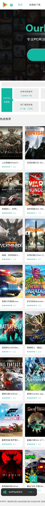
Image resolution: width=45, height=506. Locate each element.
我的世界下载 (12, 501)
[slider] (7, 167)
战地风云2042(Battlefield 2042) (16, 348)
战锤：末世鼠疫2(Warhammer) (15, 255)
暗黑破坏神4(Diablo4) (12, 486)
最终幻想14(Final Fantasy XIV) (16, 394)
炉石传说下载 (35, 501)
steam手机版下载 (24, 501)
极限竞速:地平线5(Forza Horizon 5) (18, 440)
